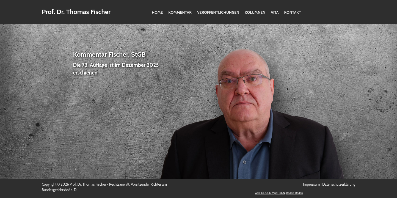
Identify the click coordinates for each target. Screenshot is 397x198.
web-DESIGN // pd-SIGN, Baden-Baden (279, 193)
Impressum (311, 184)
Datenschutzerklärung (338, 184)
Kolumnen (255, 12)
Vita (275, 12)
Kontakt (292, 12)
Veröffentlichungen (218, 12)
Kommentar (180, 12)
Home (157, 12)
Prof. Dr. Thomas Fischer (76, 12)
